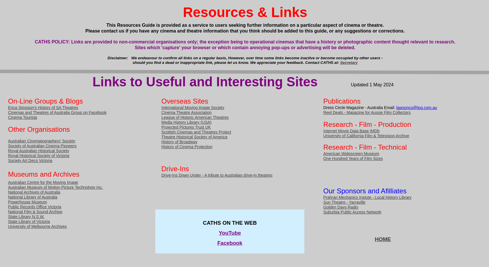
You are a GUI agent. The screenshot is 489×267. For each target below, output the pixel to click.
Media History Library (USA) (186, 122)
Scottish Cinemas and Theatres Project (196, 132)
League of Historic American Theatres (195, 117)
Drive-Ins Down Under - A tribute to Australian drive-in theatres (216, 175)
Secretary (349, 62)
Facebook (229, 243)
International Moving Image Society (192, 107)
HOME (383, 239)
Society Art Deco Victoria (30, 160)
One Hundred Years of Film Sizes (353, 158)
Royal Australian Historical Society (38, 150)
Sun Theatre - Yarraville (344, 202)
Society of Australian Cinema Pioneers (42, 146)
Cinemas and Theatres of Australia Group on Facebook (57, 112)
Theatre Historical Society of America (194, 137)
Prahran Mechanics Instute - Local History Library (367, 197)
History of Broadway (179, 142)
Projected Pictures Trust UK (186, 127)
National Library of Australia (32, 197)
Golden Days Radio (340, 207)
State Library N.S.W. (26, 216)
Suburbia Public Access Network (352, 212)
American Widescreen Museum (351, 153)
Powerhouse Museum (27, 202)
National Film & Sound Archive (35, 211)
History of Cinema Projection (186, 146)
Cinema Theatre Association (186, 112)
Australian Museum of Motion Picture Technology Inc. (55, 187)
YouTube (230, 233)
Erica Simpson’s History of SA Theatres (43, 107)
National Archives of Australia (34, 192)
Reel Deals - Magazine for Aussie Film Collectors (366, 112)
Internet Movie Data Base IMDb (351, 131)
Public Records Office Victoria (34, 207)
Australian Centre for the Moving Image (43, 182)
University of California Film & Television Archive (366, 136)
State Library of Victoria (29, 221)
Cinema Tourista (22, 117)
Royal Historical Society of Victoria (38, 155)
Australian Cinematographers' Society (41, 141)
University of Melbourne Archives (37, 226)
